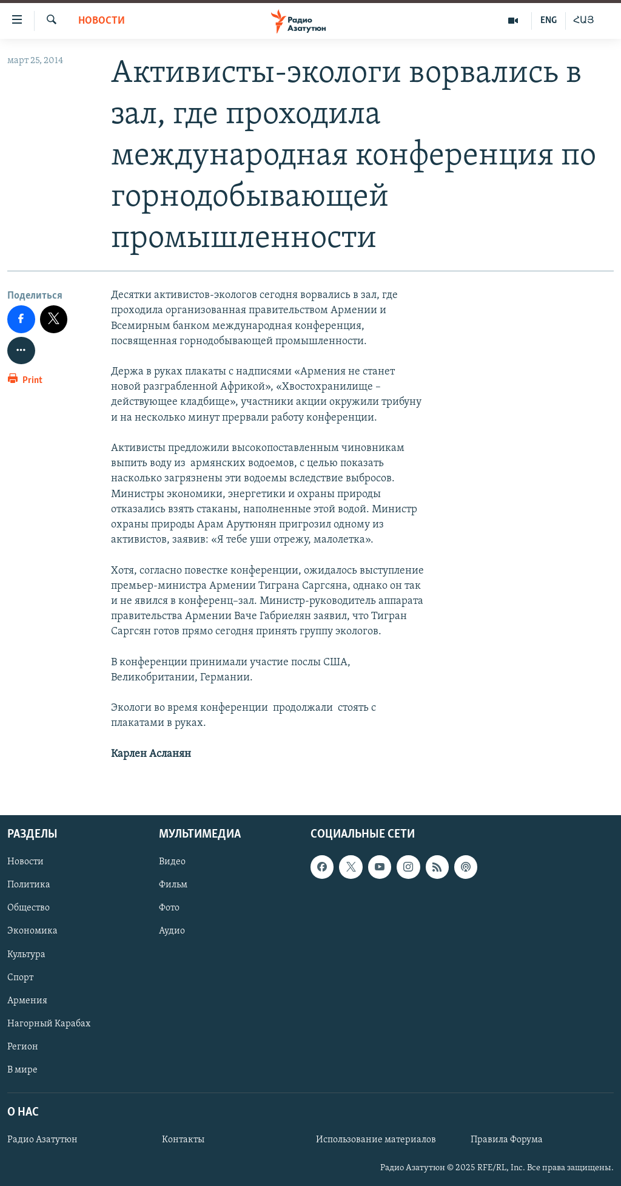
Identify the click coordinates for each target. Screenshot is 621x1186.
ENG (548, 20)
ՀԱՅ (583, 20)
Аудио (172, 931)
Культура (26, 955)
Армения (27, 1001)
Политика (28, 885)
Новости (101, 21)
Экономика (32, 931)
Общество (28, 908)
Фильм (173, 885)
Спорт (20, 978)
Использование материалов (376, 1140)
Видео (172, 862)
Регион (22, 1047)
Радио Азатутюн (42, 1140)
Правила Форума (507, 1140)
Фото (169, 908)
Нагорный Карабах (48, 1024)
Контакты (183, 1140)
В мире (22, 1070)
